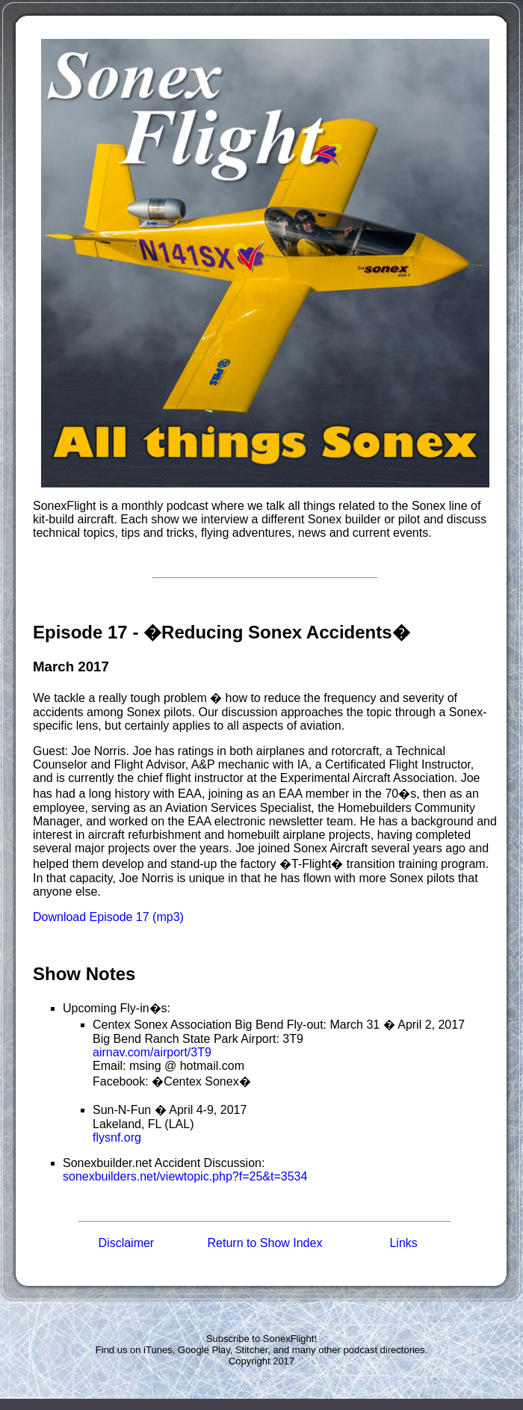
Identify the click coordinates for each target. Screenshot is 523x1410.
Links (403, 1243)
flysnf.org (117, 1137)
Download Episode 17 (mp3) (108, 917)
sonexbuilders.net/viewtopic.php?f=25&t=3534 (185, 1176)
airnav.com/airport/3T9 (152, 1052)
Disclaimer (127, 1243)
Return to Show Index (265, 1243)
